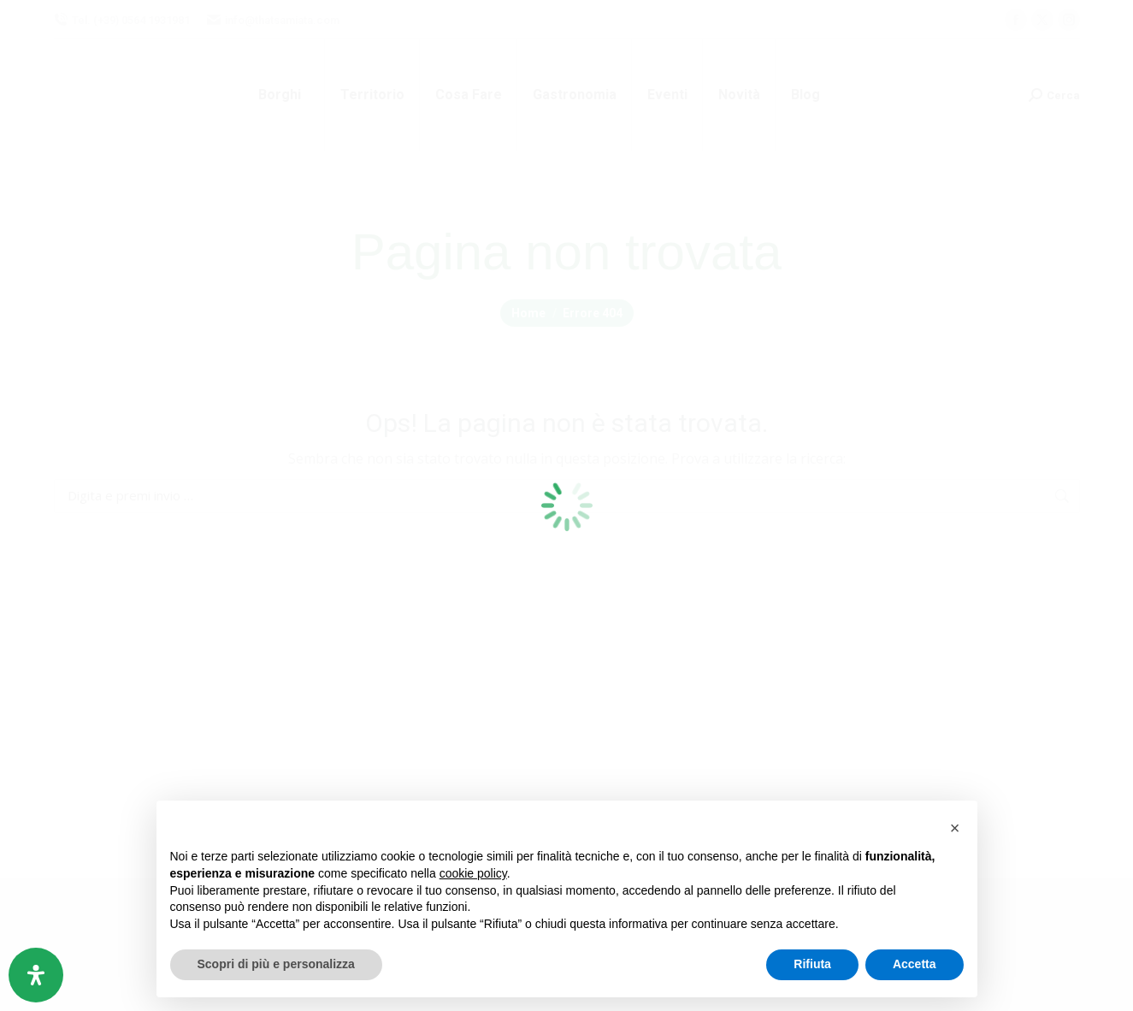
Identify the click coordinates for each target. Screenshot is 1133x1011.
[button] (955, 828)
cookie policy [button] (473, 873)
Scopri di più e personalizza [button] (276, 964)
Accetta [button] (914, 964)
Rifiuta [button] (812, 964)
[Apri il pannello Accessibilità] (36, 975)
